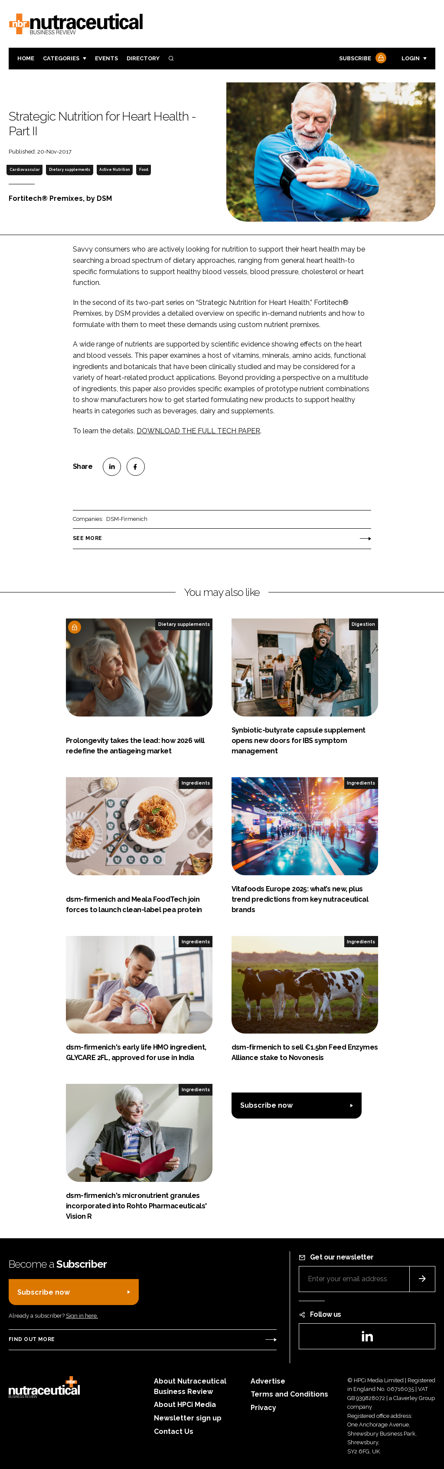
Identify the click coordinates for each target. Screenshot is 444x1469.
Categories (61, 58)
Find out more (32, 1339)
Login (411, 58)
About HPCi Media (185, 1404)
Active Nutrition (114, 169)
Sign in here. (82, 1315)
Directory (143, 58)
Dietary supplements (69, 169)
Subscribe (361, 59)
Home (25, 58)
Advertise (268, 1381)
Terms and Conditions (289, 1394)
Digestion (363, 624)
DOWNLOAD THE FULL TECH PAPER (198, 431)
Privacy (263, 1408)
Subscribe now (266, 1105)
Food (143, 169)
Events (106, 58)
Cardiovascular (25, 169)
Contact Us (173, 1431)
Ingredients (196, 782)
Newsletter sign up (188, 1418)
